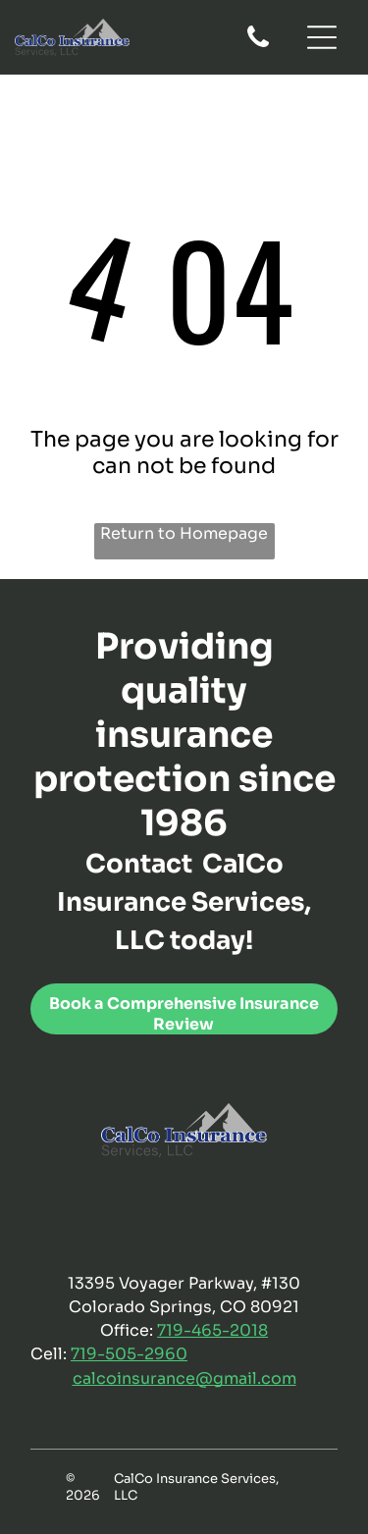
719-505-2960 (129, 1354)
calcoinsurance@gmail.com (184, 1378)
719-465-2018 (212, 1330)
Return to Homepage (184, 533)
